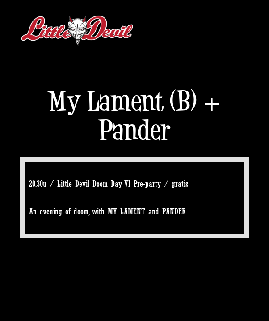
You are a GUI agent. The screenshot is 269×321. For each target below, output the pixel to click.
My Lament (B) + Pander (134, 115)
